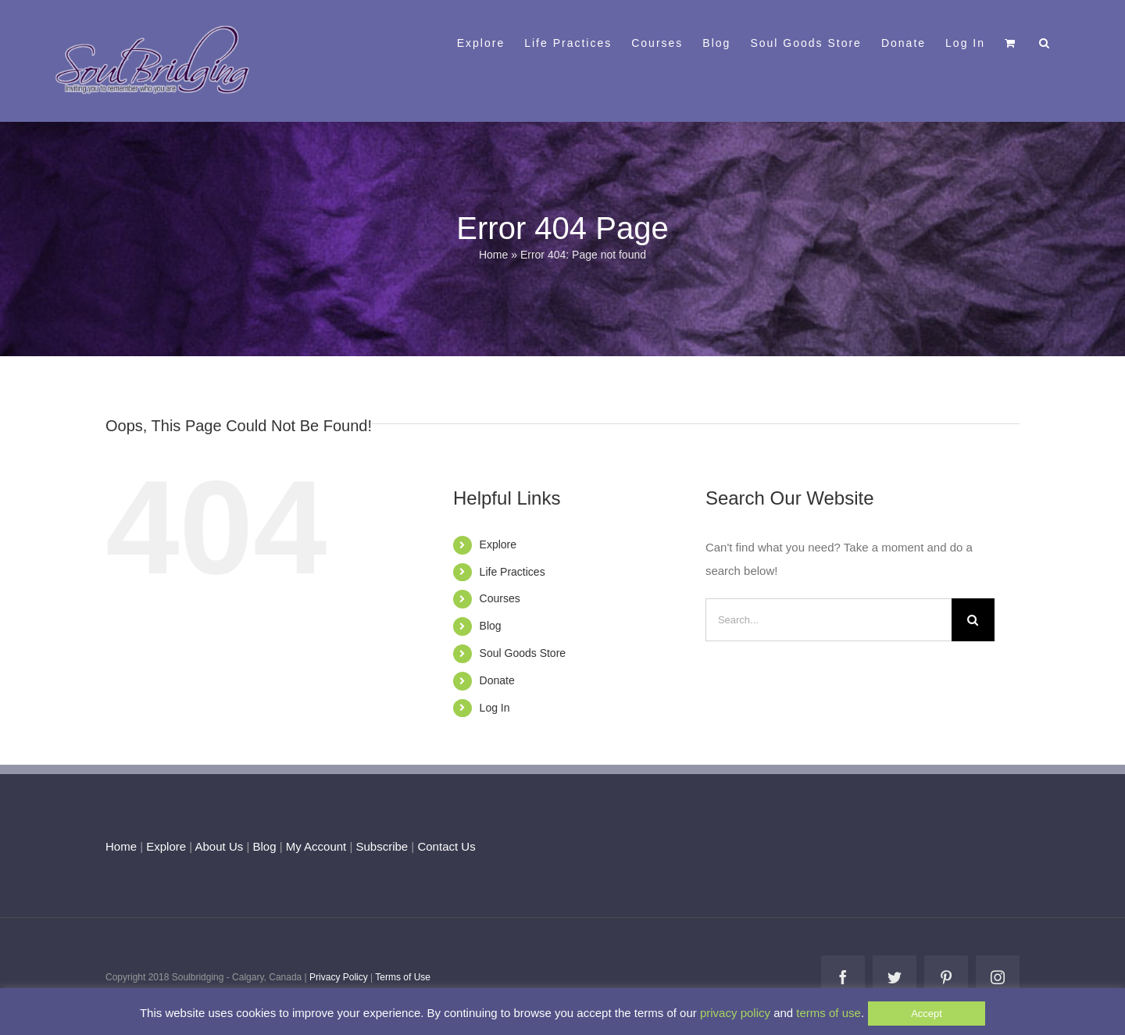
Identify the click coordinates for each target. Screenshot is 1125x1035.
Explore (498, 544)
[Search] (973, 619)
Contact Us (444, 846)
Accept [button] (926, 1013)
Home (493, 254)
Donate (497, 680)
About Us (219, 846)
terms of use (828, 1012)
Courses (500, 598)
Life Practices (512, 572)
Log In (495, 707)
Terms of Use (402, 977)
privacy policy (735, 1012)
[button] (1045, 41)
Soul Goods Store (523, 653)
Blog (491, 625)
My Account (316, 846)
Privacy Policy (338, 977)
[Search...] (828, 619)
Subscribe (382, 846)
